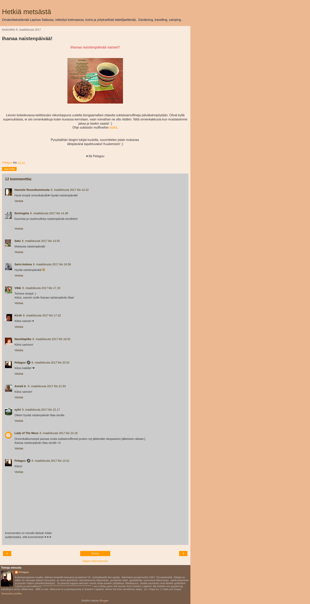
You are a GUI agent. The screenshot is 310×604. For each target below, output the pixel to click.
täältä (113, 127)
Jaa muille (9, 169)
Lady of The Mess (26, 433)
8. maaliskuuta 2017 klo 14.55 (41, 240)
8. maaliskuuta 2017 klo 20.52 (50, 362)
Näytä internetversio (95, 561)
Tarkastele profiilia (11, 593)
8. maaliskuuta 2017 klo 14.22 (70, 189)
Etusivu (95, 553)
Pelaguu (20, 362)
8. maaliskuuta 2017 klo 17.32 (42, 315)
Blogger (104, 600)
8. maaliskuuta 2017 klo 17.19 (41, 288)
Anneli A (20, 386)
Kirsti (18, 315)
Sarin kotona (23, 264)
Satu (17, 240)
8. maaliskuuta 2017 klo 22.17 (41, 409)
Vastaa (18, 201)
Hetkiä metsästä (26, 12)
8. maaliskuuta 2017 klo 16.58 (52, 264)
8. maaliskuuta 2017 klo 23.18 (59, 433)
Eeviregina (21, 213)
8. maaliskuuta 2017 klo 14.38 (49, 213)
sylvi (17, 409)
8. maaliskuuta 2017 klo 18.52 (51, 339)
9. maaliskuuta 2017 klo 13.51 (50, 460)
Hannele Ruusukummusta (32, 189)
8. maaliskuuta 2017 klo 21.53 (47, 386)
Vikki (17, 288)
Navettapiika (22, 339)
